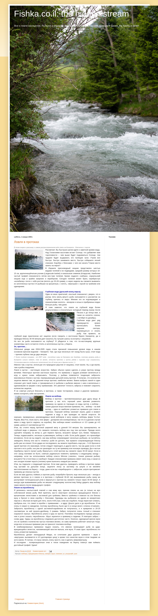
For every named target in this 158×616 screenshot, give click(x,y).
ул (63, 554)
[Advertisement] (57, 577)
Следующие (19, 599)
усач (75, 554)
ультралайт (69, 554)
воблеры (24, 554)
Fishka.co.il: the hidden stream (71, 13)
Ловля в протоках (26, 242)
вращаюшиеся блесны (36, 554)
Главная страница (62, 599)
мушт (53, 554)
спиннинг (59, 554)
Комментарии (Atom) (35, 603)
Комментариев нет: (40, 551)
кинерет (47, 554)
